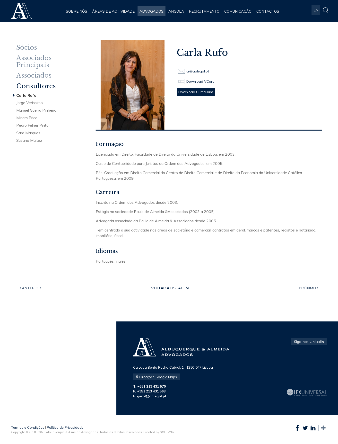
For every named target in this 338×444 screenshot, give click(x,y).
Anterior (30, 288)
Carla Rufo (26, 95)
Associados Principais (34, 61)
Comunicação (237, 11)
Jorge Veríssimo (29, 102)
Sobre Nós (76, 11)
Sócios (26, 47)
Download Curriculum (195, 92)
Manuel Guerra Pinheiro (36, 110)
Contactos (267, 11)
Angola (176, 11)
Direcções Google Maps (156, 377)
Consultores (36, 86)
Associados (34, 75)
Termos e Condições (27, 427)
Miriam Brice (26, 117)
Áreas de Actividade (113, 11)
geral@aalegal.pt (151, 396)
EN (315, 11)
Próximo (308, 288)
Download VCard (200, 81)
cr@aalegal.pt (197, 71)
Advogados (151, 11)
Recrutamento (204, 11)
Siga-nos (309, 341)
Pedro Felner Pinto (32, 125)
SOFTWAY (167, 432)
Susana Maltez (29, 140)
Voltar (170, 288)
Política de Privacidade (65, 427)
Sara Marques (28, 132)
